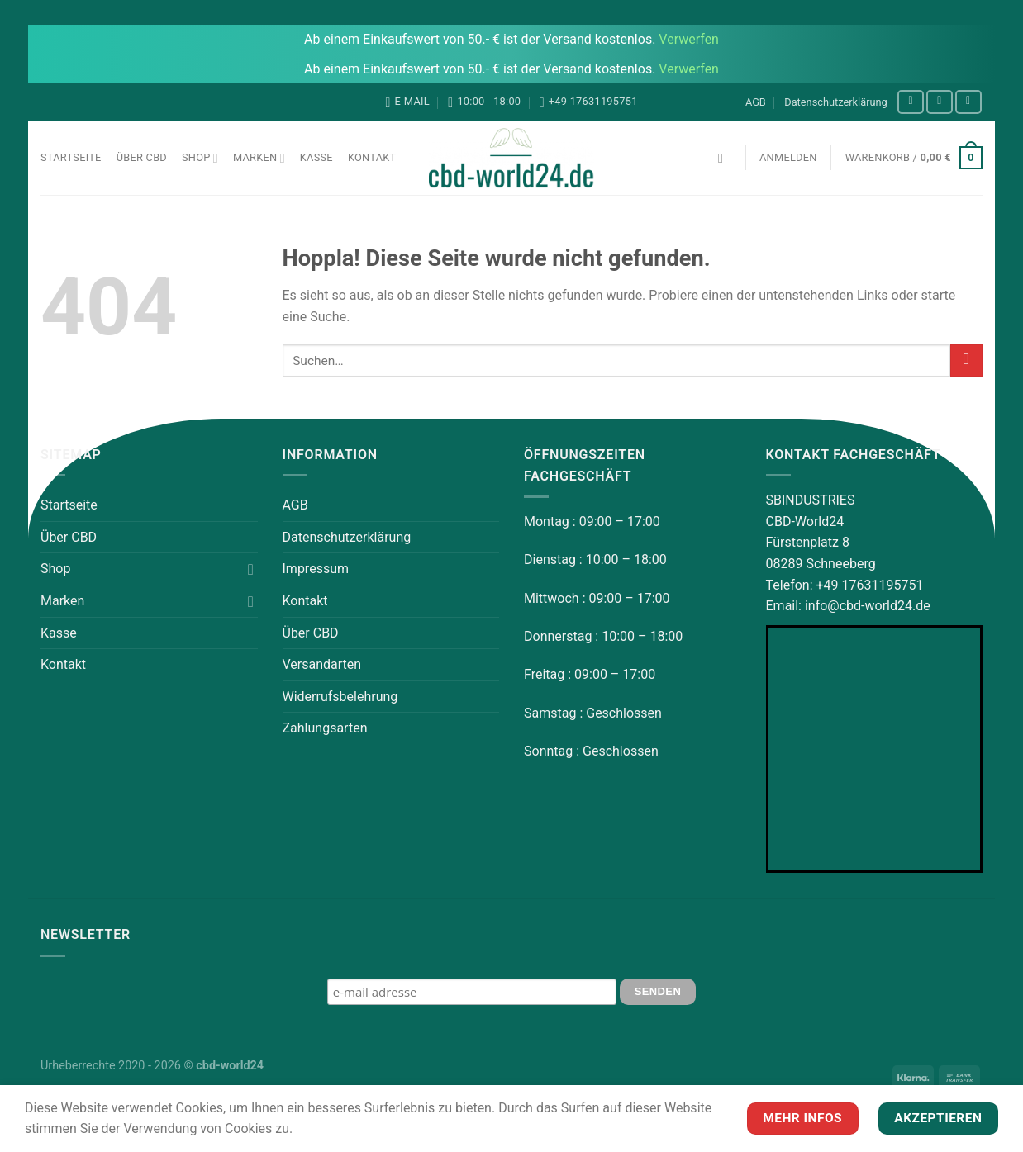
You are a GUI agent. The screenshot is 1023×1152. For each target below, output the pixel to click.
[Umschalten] (251, 569)
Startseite (71, 157)
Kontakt (372, 157)
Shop (200, 158)
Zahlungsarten (325, 728)
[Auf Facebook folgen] (910, 102)
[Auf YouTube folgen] (968, 102)
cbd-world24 (230, 1066)
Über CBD (142, 157)
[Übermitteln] (966, 360)
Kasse (316, 157)
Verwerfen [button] (689, 39)
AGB (755, 102)
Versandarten (322, 664)
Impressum (316, 568)
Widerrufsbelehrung (340, 696)
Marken (259, 158)
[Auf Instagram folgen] (939, 102)
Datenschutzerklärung (835, 102)
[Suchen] (724, 158)
